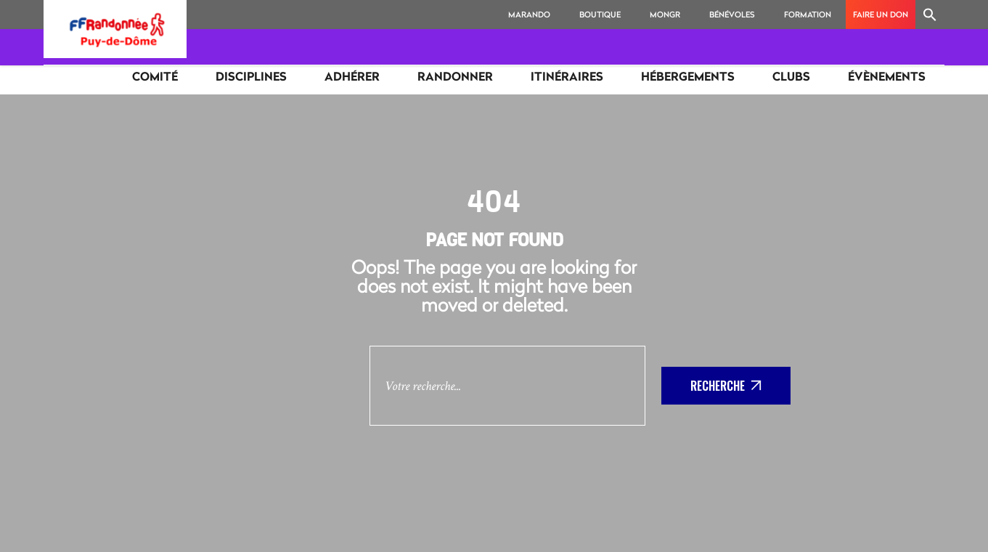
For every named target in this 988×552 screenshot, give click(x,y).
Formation (807, 14)
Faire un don (880, 14)
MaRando (529, 14)
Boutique (600, 14)
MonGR (665, 14)
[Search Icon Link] (929, 14)
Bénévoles (732, 14)
